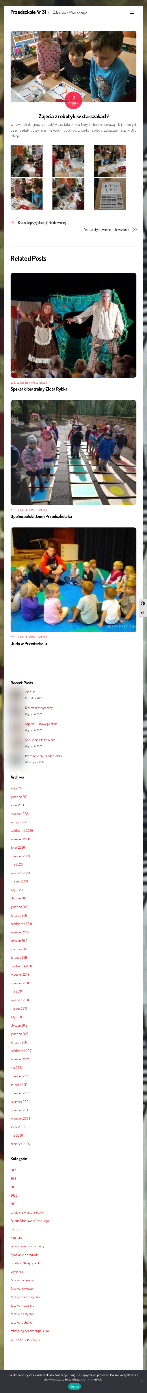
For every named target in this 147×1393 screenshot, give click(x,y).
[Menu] (132, 11)
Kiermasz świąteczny (39, 708)
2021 (13, 1203)
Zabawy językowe (22, 1288)
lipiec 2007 (18, 1127)
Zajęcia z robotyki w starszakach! (74, 116)
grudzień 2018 (19, 949)
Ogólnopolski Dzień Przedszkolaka (41, 516)
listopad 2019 (19, 915)
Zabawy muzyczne (22, 1305)
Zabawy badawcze (22, 1280)
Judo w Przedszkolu (29, 643)
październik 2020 (22, 830)
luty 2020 (17, 890)
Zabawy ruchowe (22, 1322)
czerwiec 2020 (20, 856)
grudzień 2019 (19, 906)
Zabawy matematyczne (26, 1297)
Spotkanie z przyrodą (24, 1254)
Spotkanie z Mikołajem (40, 740)
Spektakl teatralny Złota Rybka (39, 389)
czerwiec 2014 (19, 1076)
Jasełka (30, 692)
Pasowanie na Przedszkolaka (43, 756)
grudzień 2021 (19, 796)
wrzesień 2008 (20, 1118)
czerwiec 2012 (20, 1101)
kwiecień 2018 (20, 1000)
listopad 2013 (19, 1084)
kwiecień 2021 (20, 813)
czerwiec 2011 (19, 1110)
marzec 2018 (19, 1008)
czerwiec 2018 (20, 983)
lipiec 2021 (17, 805)
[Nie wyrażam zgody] (141, 1381)
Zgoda (74, 1386)
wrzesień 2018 (20, 974)
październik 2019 (21, 923)
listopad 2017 (19, 1042)
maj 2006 (17, 1135)
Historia (15, 1229)
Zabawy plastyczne (23, 1313)
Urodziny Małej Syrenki (25, 1263)
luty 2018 (16, 1016)
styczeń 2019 (19, 940)
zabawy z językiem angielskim (30, 1330)
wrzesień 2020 (20, 839)
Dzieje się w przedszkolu (32, 382)
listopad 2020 (19, 822)
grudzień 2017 (19, 1033)
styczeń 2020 (19, 898)
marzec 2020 (19, 881)
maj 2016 (16, 1067)
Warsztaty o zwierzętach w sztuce (106, 229)
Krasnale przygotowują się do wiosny (42, 222)
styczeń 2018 (19, 1025)
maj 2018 (16, 991)
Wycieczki (17, 1271)
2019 (13, 382)
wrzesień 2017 (20, 1059)
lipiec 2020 (18, 847)
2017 (13, 1170)
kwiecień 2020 (20, 873)
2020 (14, 1195)
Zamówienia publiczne (25, 1339)
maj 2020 (17, 864)
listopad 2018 (19, 957)
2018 (13, 1178)
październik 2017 (21, 1050)
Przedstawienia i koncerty (27, 1246)
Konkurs (16, 1237)
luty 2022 (16, 788)
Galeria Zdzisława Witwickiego (30, 1220)
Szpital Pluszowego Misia (41, 724)
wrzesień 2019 (20, 932)
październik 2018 (21, 966)
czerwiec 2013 (20, 1093)
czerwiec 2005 (20, 1143)
